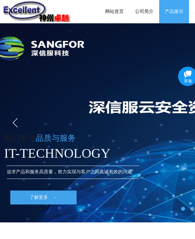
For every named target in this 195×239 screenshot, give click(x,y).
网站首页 (114, 11)
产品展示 (174, 11)
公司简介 (144, 11)
